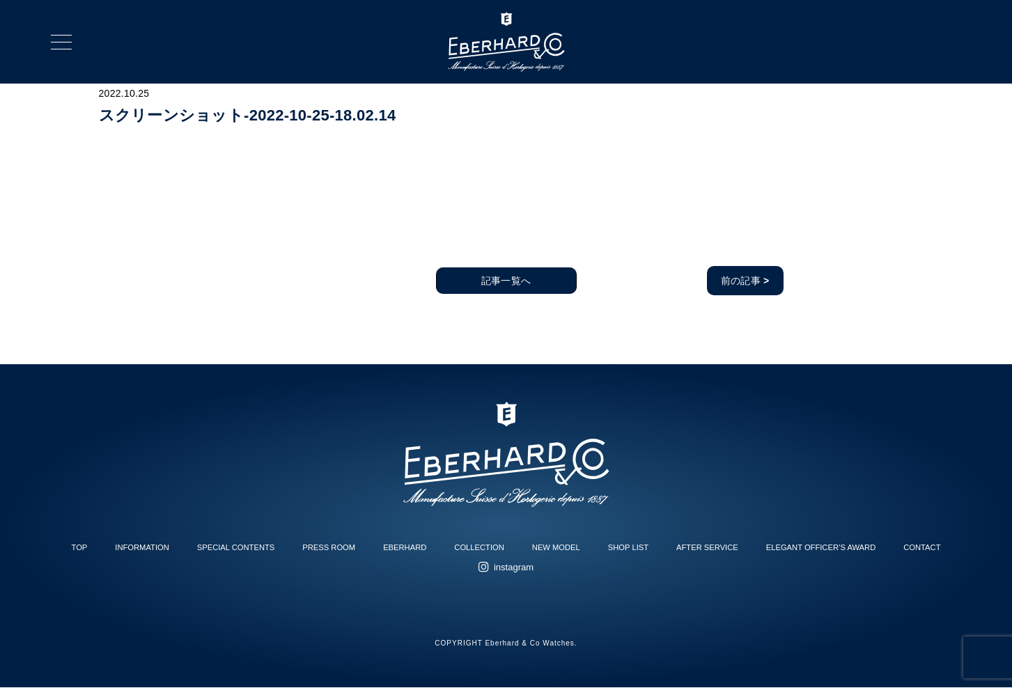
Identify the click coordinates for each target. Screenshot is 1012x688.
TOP (80, 547)
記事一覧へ (506, 280)
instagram (514, 567)
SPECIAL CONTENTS (235, 547)
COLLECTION (479, 547)
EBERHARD (404, 547)
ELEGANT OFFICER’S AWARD (820, 547)
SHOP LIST (628, 547)
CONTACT (921, 547)
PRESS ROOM (328, 547)
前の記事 (745, 280)
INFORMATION (142, 547)
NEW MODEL (556, 547)
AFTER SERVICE (707, 547)
